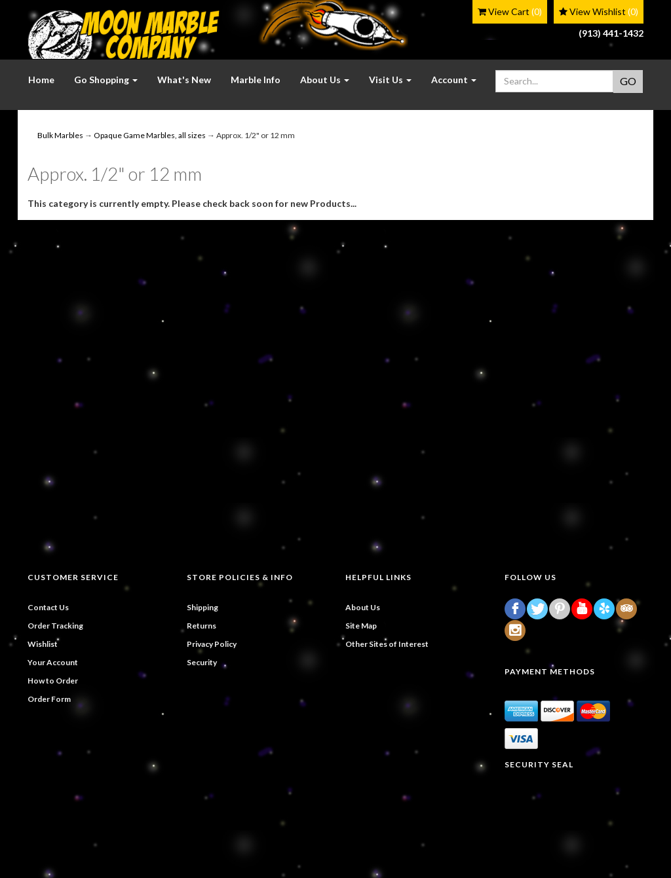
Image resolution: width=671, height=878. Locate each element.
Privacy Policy (212, 644)
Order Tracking (55, 626)
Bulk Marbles (60, 135)
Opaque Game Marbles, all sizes (150, 135)
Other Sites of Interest (387, 644)
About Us (362, 607)
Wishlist (43, 644)
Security (202, 662)
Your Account (53, 662)
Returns (201, 626)
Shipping (202, 607)
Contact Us (48, 607)
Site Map (361, 626)
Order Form (49, 699)
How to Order (53, 681)
